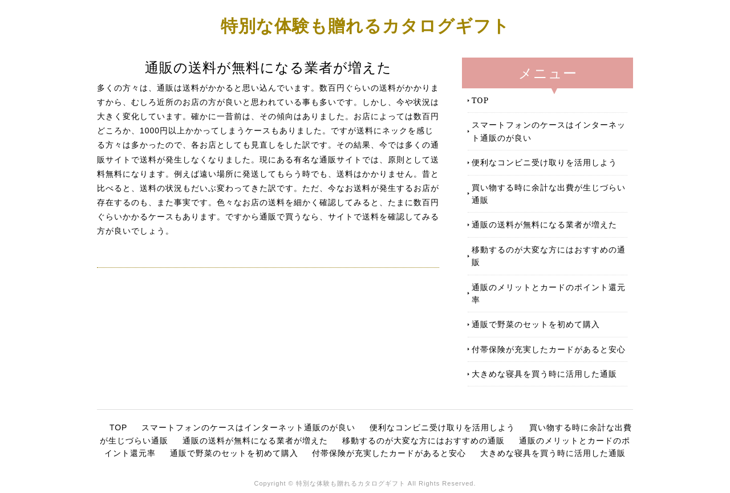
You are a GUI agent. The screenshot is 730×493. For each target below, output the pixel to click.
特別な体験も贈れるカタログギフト (365, 25)
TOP (480, 100)
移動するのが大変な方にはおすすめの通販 (549, 255)
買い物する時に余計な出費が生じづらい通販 (549, 193)
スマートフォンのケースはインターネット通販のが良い (549, 130)
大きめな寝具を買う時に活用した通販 (544, 373)
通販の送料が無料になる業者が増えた (544, 224)
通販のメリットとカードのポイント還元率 (549, 293)
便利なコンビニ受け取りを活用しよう (544, 162)
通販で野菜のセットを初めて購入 (536, 324)
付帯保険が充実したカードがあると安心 (549, 349)
